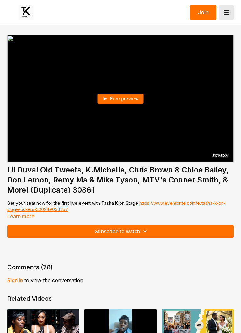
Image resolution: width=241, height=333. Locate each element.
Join (203, 12)
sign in (15, 280)
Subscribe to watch (122, 231)
